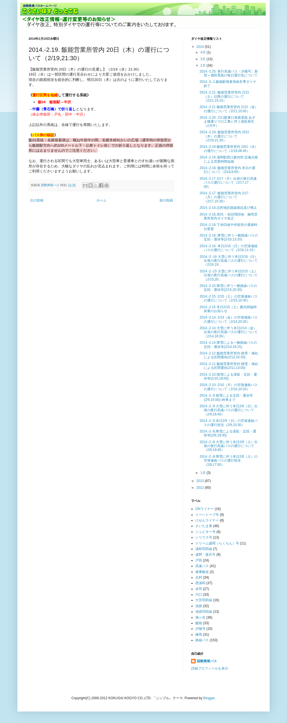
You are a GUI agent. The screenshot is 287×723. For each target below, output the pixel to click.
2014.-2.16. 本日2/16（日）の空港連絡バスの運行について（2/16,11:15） (229, 248)
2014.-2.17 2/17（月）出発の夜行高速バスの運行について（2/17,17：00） (228, 183)
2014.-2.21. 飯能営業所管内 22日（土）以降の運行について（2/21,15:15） (224, 96)
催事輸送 (202, 572)
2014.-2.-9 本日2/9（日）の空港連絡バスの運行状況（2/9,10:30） (229, 423)
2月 (203, 65)
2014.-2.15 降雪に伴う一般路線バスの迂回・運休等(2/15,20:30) (228, 288)
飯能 (198, 623)
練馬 (198, 635)
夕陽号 (200, 629)
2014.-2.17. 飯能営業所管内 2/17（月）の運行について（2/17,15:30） (224, 197)
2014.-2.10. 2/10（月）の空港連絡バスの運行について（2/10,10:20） (229, 387)
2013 (200, 481)
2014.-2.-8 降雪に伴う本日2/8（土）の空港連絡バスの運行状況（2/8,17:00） (229, 461)
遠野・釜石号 (205, 554)
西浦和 (200, 583)
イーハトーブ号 (207, 515)
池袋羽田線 (203, 612)
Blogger (209, 698)
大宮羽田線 (203, 600)
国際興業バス (50, 185)
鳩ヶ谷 (200, 617)
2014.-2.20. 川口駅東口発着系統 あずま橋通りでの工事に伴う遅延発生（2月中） (227, 122)
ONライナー (204, 509)
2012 (200, 488)
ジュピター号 (205, 532)
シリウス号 (203, 537)
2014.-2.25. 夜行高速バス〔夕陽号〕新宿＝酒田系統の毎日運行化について (229, 73)
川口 (198, 594)
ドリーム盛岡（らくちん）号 (217, 543)
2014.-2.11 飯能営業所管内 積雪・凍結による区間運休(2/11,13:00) (229, 366)
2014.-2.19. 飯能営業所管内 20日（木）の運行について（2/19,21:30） (224, 136)
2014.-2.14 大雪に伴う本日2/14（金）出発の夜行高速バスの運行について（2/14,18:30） (229, 332)
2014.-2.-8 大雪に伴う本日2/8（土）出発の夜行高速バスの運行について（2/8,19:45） (229, 446)
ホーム (101, 200)
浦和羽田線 (203, 549)
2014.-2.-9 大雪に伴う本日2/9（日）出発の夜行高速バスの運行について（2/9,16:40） (229, 410)
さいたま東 (203, 526)
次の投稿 (36, 200)
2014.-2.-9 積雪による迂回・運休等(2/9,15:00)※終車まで (226, 397)
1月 (203, 473)
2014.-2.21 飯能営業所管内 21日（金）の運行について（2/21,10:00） (229, 109)
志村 (198, 577)
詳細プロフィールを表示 (209, 668)
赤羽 (198, 589)
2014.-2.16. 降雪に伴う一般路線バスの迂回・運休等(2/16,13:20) (229, 237)
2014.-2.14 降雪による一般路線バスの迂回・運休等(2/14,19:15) (228, 344)
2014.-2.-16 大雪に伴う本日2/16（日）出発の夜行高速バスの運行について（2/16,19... (229, 261)
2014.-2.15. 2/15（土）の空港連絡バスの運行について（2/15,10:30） (229, 298)
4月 (203, 52)
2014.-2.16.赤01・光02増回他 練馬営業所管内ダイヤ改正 (229, 216)
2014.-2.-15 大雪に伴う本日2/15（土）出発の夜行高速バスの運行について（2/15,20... (229, 275)
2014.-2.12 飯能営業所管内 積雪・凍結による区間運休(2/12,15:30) (229, 355)
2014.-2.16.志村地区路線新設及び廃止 (228, 208)
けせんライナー (207, 520)
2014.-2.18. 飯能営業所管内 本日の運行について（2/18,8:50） (227, 170)
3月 (203, 59)
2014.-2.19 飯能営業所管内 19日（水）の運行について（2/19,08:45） (229, 149)
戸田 (198, 560)
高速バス (202, 566)
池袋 (198, 606)
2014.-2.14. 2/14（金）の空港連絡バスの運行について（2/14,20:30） (229, 319)
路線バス (202, 640)
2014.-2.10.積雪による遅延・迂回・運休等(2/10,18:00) (228, 376)
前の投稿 (166, 200)
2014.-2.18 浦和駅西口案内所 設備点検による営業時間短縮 (229, 159)
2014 (200, 47)
